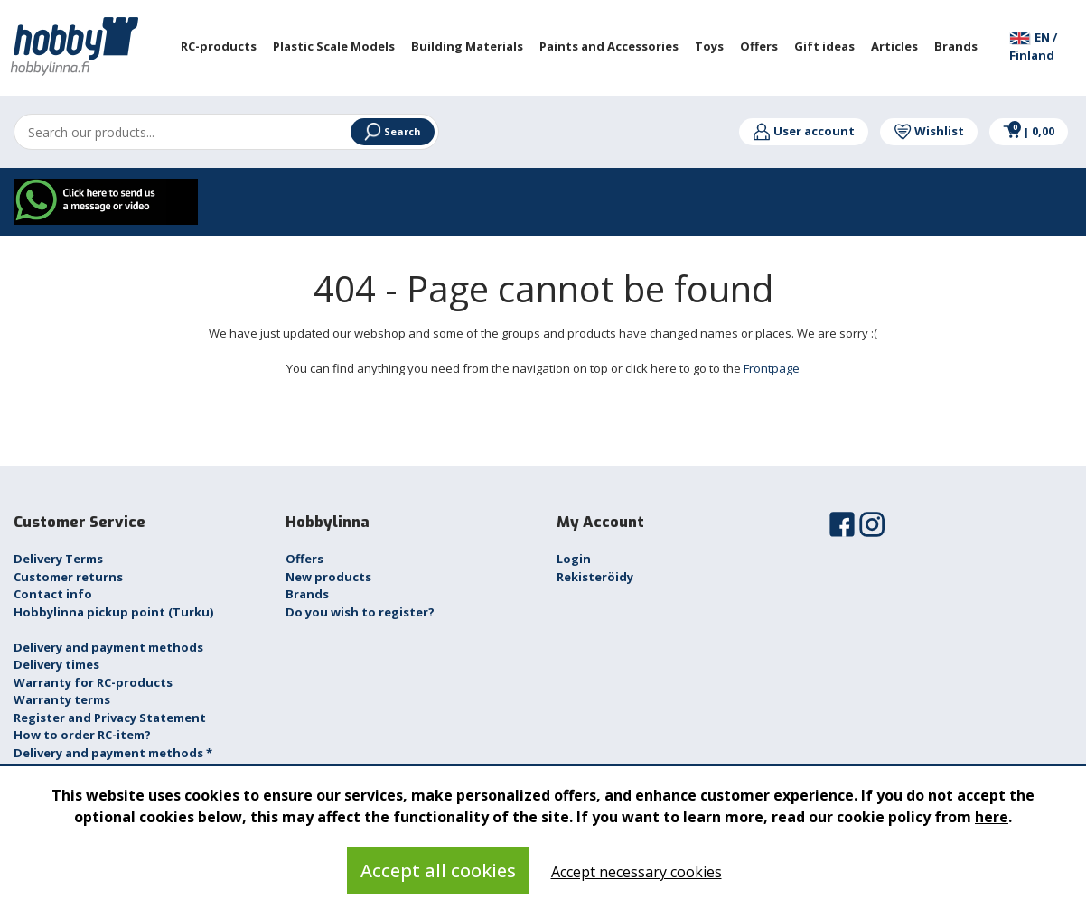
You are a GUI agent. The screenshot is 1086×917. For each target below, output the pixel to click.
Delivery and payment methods (108, 647)
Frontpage (772, 368)
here (991, 817)
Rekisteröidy (595, 577)
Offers (304, 559)
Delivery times (56, 664)
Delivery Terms (58, 559)
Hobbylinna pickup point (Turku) (113, 612)
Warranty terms (62, 699)
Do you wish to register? (360, 612)
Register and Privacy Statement (110, 717)
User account (804, 131)
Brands (307, 594)
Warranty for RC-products (93, 682)
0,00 (1028, 131)
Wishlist (929, 131)
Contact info (53, 594)
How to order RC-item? (82, 735)
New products (328, 577)
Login (574, 559)
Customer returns (68, 577)
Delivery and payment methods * (113, 753)
